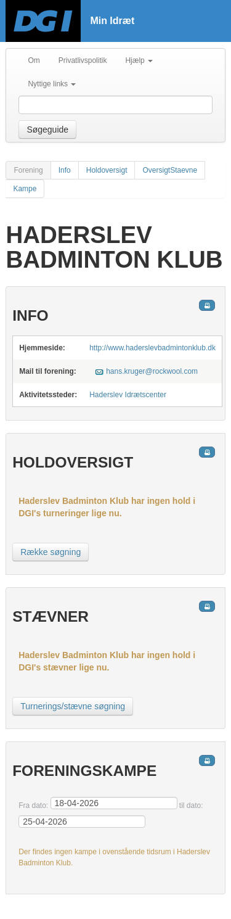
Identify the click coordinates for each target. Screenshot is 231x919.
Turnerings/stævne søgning (72, 706)
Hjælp (139, 60)
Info (65, 170)
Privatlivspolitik (83, 60)
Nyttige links (52, 84)
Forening (28, 170)
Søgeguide (47, 129)
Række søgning (50, 552)
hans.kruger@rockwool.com (152, 371)
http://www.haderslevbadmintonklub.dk (152, 348)
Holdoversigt (107, 170)
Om (33, 60)
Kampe (24, 188)
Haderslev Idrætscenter (127, 394)
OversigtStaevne (169, 170)
